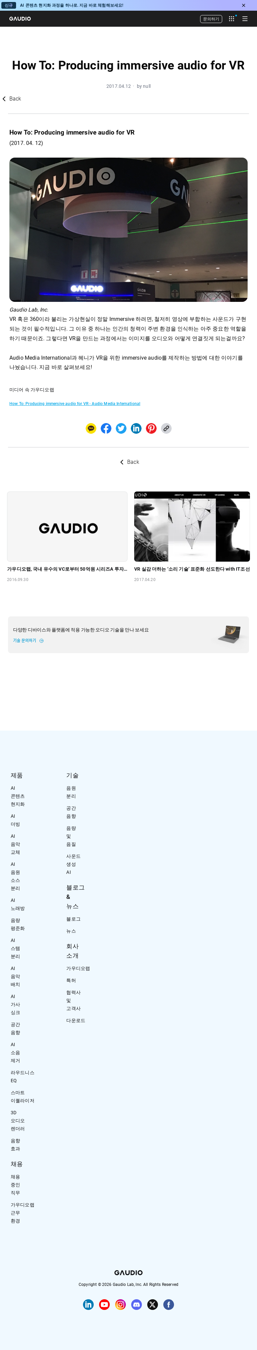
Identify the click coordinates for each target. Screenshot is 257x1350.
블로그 (73, 919)
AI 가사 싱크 (15, 1004)
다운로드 (75, 1020)
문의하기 (211, 19)
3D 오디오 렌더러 (18, 1120)
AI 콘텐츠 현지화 (18, 796)
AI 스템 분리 (15, 948)
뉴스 (71, 931)
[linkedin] (136, 428)
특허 (71, 980)
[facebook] (106, 428)
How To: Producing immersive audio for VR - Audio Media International (74, 403)
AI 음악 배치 (15, 976)
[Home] (20, 18)
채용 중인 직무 (15, 1184)
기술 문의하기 (24, 640)
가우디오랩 (78, 968)
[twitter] (121, 428)
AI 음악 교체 (15, 844)
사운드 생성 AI (73, 864)
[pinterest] (151, 428)
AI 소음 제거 (15, 1052)
